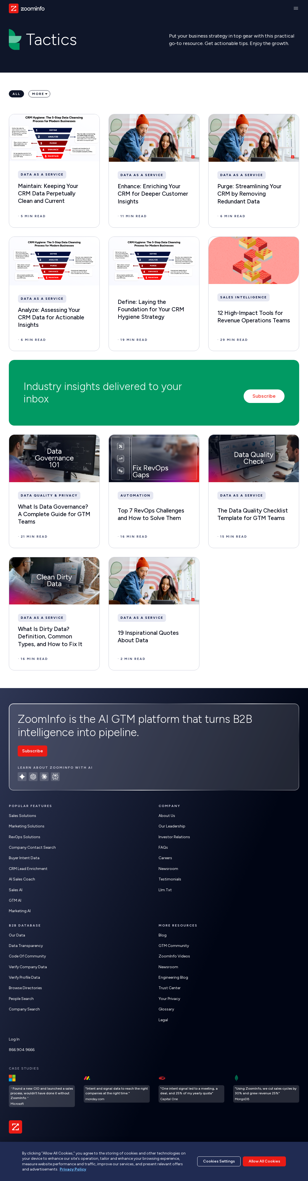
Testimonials (170, 879)
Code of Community (27, 956)
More (38, 94)
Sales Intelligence (243, 297)
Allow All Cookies (264, 1161)
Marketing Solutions (26, 826)
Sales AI (15, 890)
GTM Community (174, 945)
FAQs (163, 847)
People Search (21, 998)
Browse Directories (25, 988)
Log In (14, 1039)
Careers (165, 858)
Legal (163, 1020)
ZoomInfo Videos (174, 956)
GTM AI (15, 900)
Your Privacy (169, 998)
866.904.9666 (22, 1049)
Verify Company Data (28, 967)
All (16, 94)
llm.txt (165, 890)
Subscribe (264, 396)
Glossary (166, 1009)
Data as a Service (42, 174)
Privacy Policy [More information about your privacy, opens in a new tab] (73, 1169)
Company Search (24, 1009)
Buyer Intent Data (24, 858)
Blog (163, 935)
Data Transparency (26, 945)
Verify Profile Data (24, 977)
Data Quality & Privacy (49, 495)
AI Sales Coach (22, 879)
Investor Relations (174, 837)
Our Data (17, 935)
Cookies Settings (219, 1161)
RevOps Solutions (24, 837)
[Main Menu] (296, 8)
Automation (135, 495)
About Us (167, 815)
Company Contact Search (32, 847)
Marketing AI (20, 911)
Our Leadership (172, 826)
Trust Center (170, 988)
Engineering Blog (173, 977)
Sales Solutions (22, 815)
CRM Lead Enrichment (28, 868)
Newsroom (168, 868)
